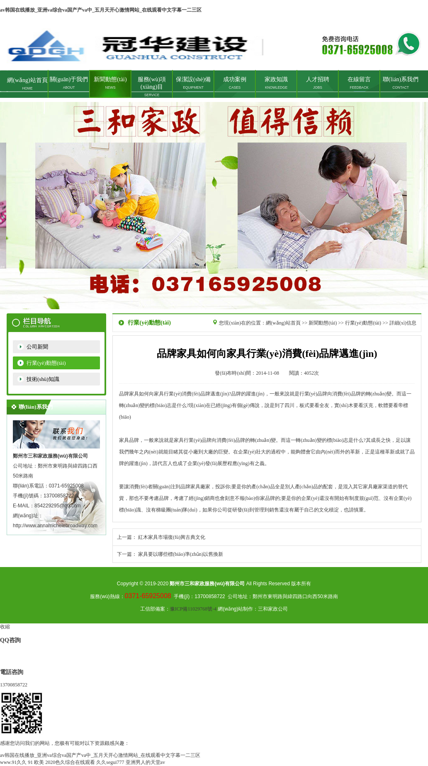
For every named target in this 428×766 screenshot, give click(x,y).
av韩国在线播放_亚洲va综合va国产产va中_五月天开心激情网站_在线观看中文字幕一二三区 (101, 10)
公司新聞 (37, 347)
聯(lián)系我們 (400, 83)
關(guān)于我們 (69, 83)
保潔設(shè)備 (193, 83)
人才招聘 (318, 83)
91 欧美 (36, 762)
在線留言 (359, 83)
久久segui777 (110, 762)
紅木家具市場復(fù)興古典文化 (171, 537)
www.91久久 (13, 762)
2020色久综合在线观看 (70, 762)
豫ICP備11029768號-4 (193, 609)
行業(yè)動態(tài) (46, 363)
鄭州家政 (214, 205)
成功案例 (235, 83)
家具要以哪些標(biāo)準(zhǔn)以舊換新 (180, 554)
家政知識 (276, 83)
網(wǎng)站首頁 (27, 83)
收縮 (5, 627)
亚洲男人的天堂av (145, 762)
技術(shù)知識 (43, 379)
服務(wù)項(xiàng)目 (152, 86)
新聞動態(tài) (110, 83)
